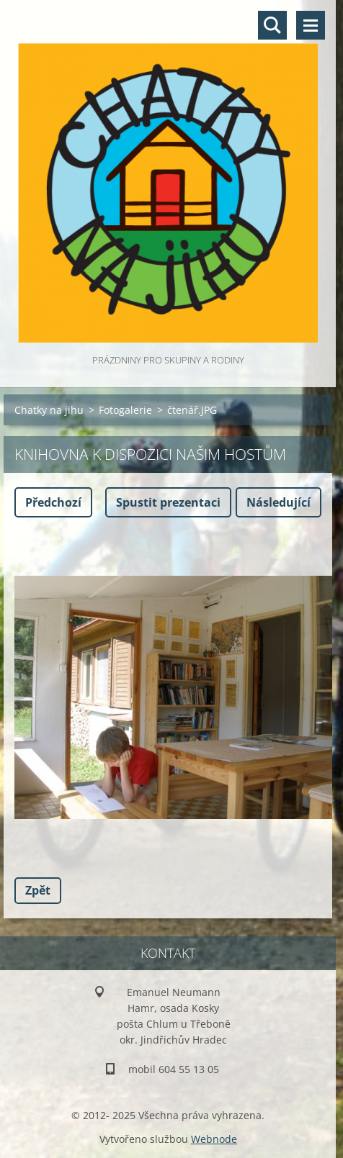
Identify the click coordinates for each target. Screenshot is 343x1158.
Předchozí (53, 502)
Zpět (37, 890)
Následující (278, 502)
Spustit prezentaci (168, 502)
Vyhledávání (272, 25)
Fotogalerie (125, 410)
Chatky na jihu (49, 410)
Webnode (214, 1139)
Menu (310, 25)
